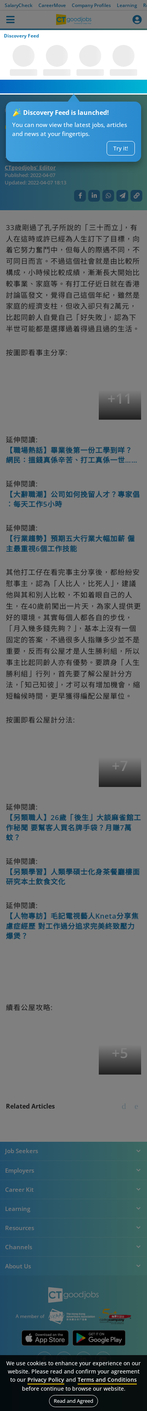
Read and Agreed (73, 1400)
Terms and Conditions (107, 1379)
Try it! (120, 148)
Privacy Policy (45, 1379)
